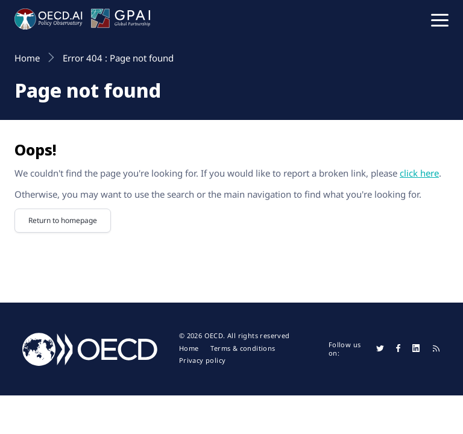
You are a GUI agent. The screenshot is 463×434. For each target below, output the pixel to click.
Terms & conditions (242, 348)
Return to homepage (62, 220)
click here (419, 173)
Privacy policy (202, 360)
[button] (440, 19)
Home (189, 348)
